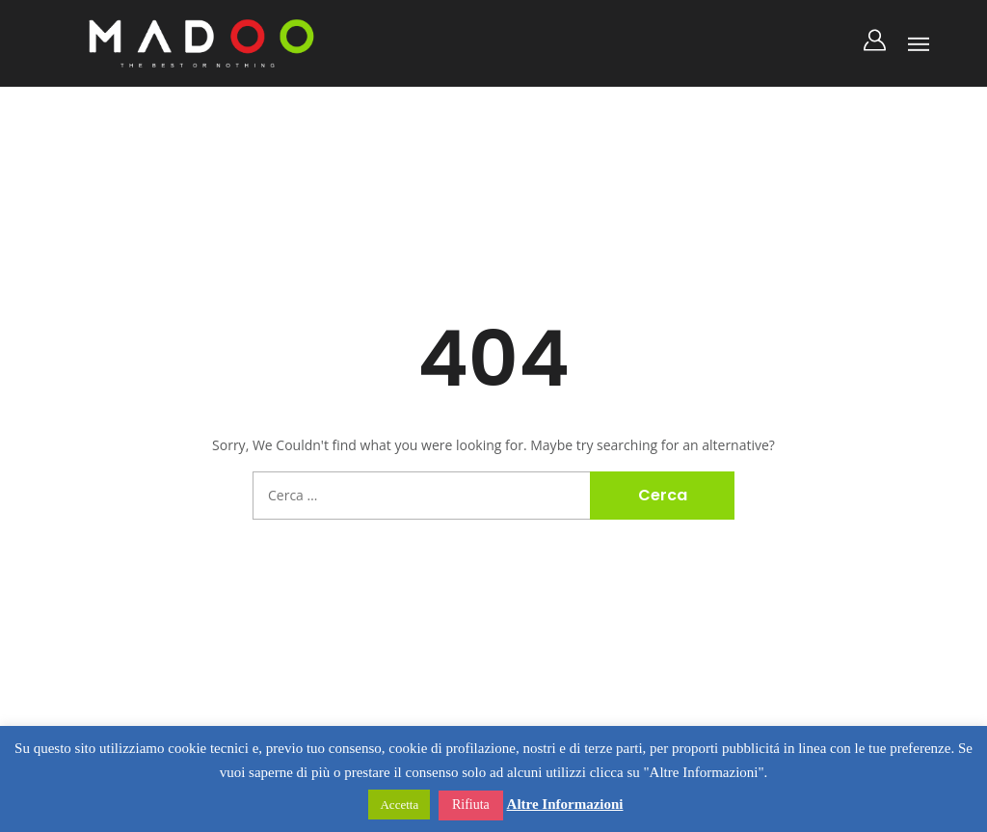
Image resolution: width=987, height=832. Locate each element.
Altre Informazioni (565, 804)
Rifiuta (471, 804)
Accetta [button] (399, 804)
